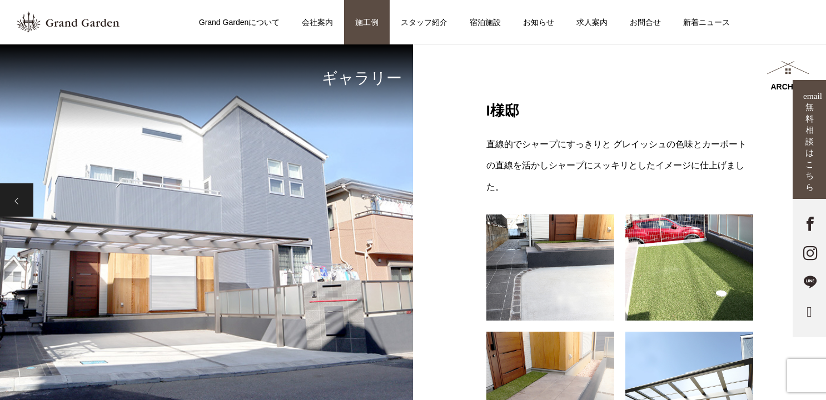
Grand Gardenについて (239, 22)
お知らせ (538, 22)
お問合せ (645, 22)
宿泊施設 (485, 22)
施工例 (367, 22)
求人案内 (592, 22)
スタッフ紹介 (424, 22)
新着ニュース (706, 22)
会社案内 (317, 22)
